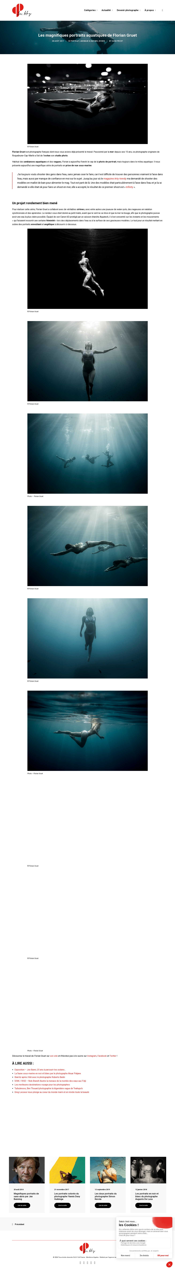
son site (54, 1056)
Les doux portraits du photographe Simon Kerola (106, 1196)
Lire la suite (22, 1205)
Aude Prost (117, 41)
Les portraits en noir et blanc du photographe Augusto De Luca (147, 1196)
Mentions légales (92, 1257)
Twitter (113, 1056)
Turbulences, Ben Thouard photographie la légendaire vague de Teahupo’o (49, 1088)
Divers (102, 41)
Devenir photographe (128, 10)
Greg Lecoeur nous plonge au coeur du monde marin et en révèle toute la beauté (52, 1092)
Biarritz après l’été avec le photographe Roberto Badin (40, 1077)
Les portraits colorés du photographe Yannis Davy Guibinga (67, 1196)
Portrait (75, 41)
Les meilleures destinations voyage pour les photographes (42, 1084)
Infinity (129, 187)
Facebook (102, 1056)
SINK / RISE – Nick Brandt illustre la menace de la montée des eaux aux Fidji (50, 1081)
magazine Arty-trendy (114, 178)
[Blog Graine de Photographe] (22, 10)
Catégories (90, 10)
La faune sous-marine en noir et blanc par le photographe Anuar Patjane (48, 1073)
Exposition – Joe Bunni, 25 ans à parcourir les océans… (40, 1069)
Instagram (92, 1056)
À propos (150, 10)
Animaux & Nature (89, 41)
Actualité (107, 10)
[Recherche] (162, 10)
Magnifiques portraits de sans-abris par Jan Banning (26, 1196)
